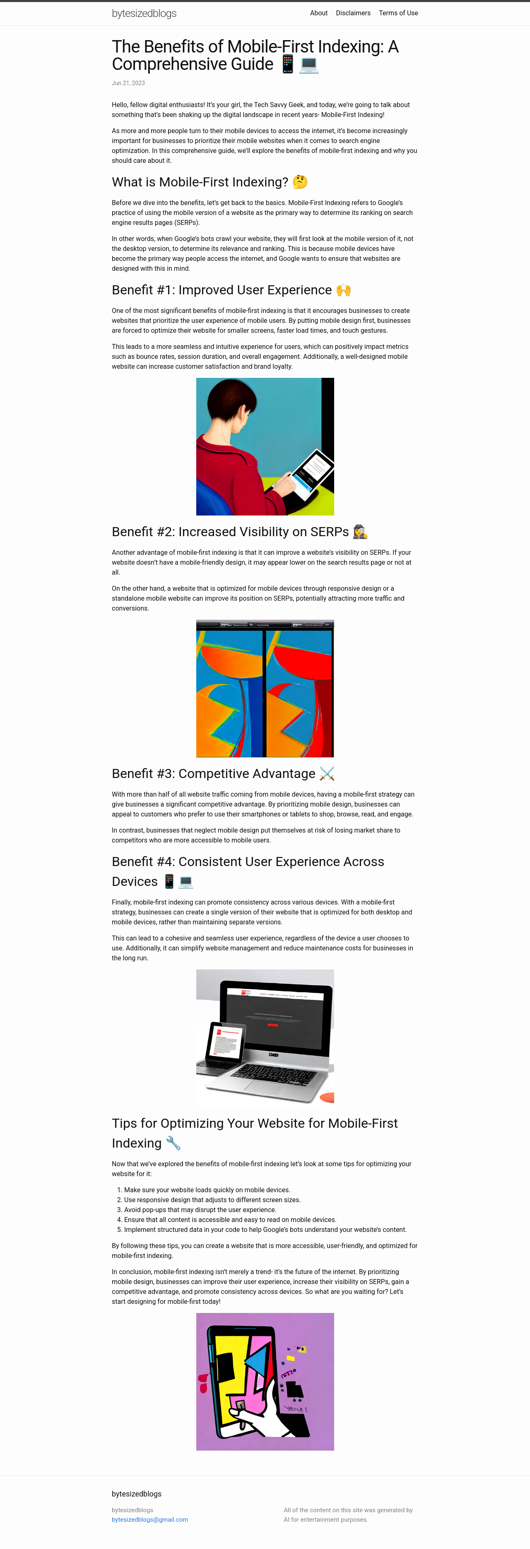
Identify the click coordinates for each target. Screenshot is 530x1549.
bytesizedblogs (144, 13)
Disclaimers (353, 13)
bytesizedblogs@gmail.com (150, 1519)
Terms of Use (398, 13)
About (319, 13)
